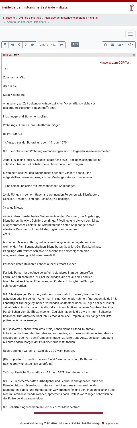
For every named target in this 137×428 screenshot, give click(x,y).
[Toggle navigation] (130, 34)
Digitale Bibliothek (30, 17)
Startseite (9, 17)
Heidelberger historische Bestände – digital (35, 7)
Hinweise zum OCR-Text (115, 62)
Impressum (111, 423)
